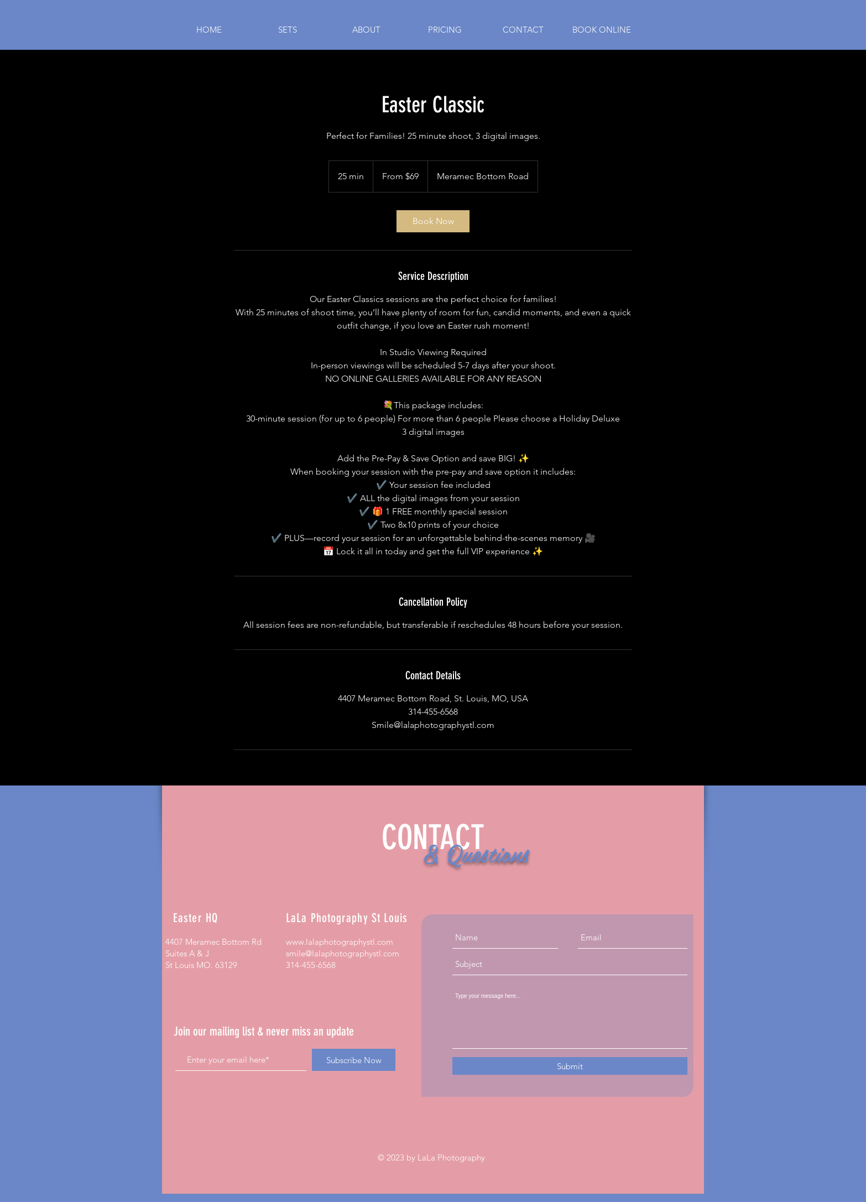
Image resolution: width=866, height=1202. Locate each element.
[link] (433, 221)
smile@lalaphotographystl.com (342, 953)
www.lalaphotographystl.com (339, 941)
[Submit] (569, 1066)
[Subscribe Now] (353, 1060)
